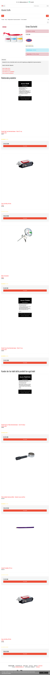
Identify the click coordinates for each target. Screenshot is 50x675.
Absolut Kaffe (5, 10)
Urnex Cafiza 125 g (6, 68)
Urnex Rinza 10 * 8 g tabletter (8, 71)
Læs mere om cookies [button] (6, 673)
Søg (47, 5)
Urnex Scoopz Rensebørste (8, 73)
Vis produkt (25, 146)
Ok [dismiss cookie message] (43, 672)
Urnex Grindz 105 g (6, 70)
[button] (48, 22)
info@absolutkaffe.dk (19, 667)
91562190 (40, 665)
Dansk (3, 5)
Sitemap (37, 667)
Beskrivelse (4, 59)
